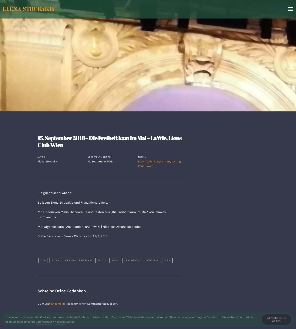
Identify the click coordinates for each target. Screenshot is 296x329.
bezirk (55, 260)
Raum (142, 166)
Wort (150, 166)
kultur (102, 260)
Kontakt (60, 323)
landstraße (132, 260)
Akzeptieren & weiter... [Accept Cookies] (276, 321)
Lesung (176, 161)
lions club (152, 260)
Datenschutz (43, 323)
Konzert (165, 161)
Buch (141, 161)
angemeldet (59, 303)
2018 (43, 260)
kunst (115, 260)
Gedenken (152, 161)
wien (167, 260)
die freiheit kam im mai (78, 260)
